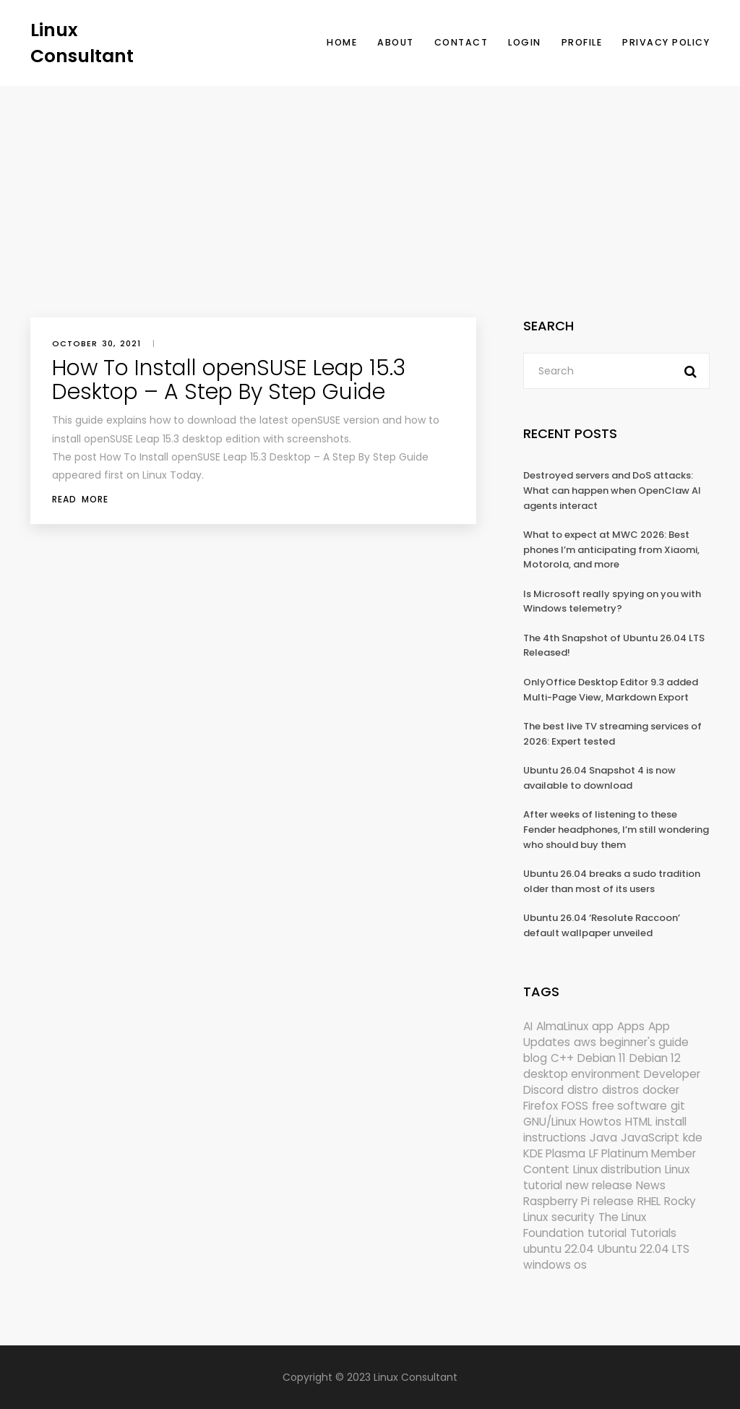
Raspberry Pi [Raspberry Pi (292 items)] (556, 1201)
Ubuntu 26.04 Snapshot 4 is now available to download (599, 777)
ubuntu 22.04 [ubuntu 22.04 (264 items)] (558, 1248)
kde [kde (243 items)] (692, 1137)
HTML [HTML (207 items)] (638, 1121)
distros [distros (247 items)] (620, 1089)
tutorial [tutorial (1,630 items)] (607, 1233)
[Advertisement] (370, 194)
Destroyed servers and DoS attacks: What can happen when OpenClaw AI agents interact (612, 490)
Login (524, 42)
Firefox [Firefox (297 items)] (540, 1105)
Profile (582, 42)
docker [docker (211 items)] (660, 1089)
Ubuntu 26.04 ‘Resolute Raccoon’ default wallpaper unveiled (601, 925)
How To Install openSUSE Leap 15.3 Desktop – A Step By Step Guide (228, 380)
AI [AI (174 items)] (528, 1026)
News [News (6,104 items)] (651, 1185)
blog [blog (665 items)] (535, 1058)
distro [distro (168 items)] (582, 1089)
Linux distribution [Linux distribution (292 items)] (617, 1169)
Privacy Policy (666, 42)
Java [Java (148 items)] (603, 1137)
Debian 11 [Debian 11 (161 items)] (601, 1058)
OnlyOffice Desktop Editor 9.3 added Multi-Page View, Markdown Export (610, 689)
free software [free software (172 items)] (629, 1105)
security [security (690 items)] (573, 1217)
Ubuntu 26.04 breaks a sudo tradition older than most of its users (611, 881)
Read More (80, 499)
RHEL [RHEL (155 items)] (649, 1201)
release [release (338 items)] (613, 1201)
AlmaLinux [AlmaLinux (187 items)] (562, 1026)
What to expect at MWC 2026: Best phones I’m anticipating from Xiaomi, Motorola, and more (611, 549)
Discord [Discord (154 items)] (543, 1089)
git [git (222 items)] (678, 1105)
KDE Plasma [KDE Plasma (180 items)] (554, 1153)
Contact (461, 42)
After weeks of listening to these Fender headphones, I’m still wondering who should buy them (616, 829)
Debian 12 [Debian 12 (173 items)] (655, 1058)
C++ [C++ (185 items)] (562, 1058)
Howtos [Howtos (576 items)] (600, 1121)
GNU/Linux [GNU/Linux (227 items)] (549, 1121)
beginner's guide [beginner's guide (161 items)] (644, 1042)
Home (342, 42)
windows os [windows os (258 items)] (555, 1264)
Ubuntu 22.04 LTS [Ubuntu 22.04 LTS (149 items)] (643, 1248)
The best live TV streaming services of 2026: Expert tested (612, 733)
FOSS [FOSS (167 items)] (575, 1105)
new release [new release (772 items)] (599, 1185)
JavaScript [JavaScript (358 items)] (650, 1137)
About (395, 42)
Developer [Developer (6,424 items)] (672, 1074)
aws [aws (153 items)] (585, 1042)
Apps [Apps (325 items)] (631, 1026)
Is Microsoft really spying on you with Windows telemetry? (612, 601)
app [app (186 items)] (603, 1026)
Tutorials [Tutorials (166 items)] (653, 1233)
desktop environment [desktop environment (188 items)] (581, 1074)
